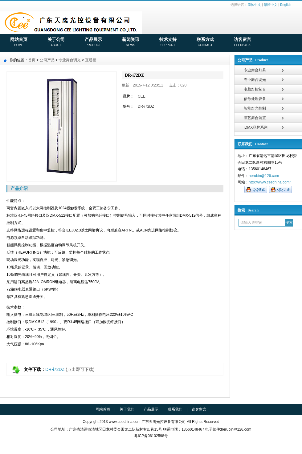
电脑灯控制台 (255, 89)
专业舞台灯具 (255, 70)
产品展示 (93, 42)
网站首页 (18, 42)
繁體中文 (270, 4)
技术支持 (167, 42)
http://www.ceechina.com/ (270, 182)
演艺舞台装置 (255, 118)
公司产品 (47, 60)
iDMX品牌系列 (255, 127)
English (285, 4)
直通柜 (90, 60)
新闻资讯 (130, 42)
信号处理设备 (255, 99)
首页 (31, 60)
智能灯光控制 (255, 108)
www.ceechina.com (125, 422)
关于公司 (55, 42)
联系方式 (205, 42)
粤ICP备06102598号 (151, 436)
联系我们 (175, 409)
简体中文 (254, 4)
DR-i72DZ (54, 369)
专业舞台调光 (255, 80)
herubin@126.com (264, 176)
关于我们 (127, 409)
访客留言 (242, 42)
